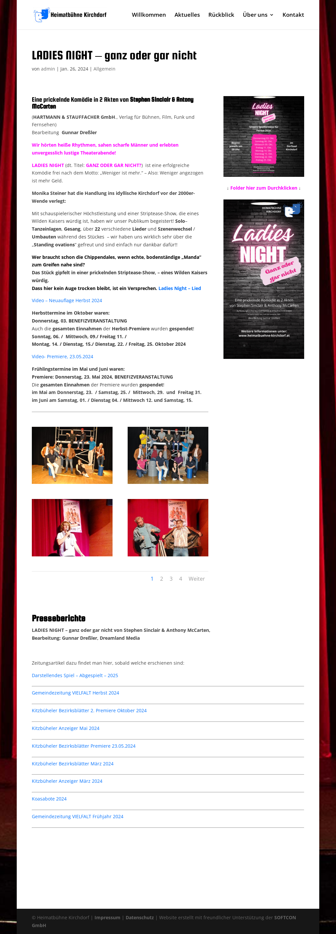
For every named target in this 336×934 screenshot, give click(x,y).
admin (48, 69)
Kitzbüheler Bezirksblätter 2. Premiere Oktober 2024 (89, 710)
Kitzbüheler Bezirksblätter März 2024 (73, 763)
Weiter (197, 578)
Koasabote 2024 (49, 799)
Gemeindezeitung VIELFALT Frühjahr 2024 (77, 816)
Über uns (255, 15)
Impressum (107, 917)
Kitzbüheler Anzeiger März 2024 (67, 781)
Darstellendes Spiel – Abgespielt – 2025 (75, 675)
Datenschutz (140, 917)
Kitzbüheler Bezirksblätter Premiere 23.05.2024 (84, 746)
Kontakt (293, 15)
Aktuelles (187, 15)
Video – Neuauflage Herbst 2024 (67, 300)
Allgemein (105, 69)
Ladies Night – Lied (179, 288)
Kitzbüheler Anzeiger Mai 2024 (65, 728)
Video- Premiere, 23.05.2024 (62, 356)
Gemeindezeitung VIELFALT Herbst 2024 (75, 693)
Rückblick (221, 15)
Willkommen (149, 15)
